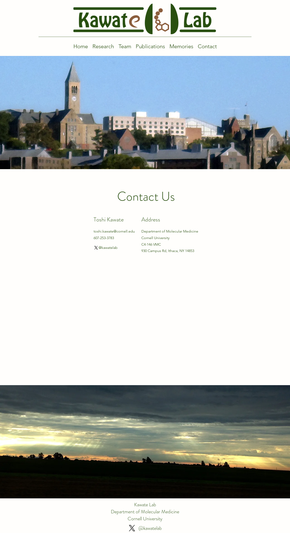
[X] (96, 247)
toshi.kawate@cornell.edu (114, 231)
